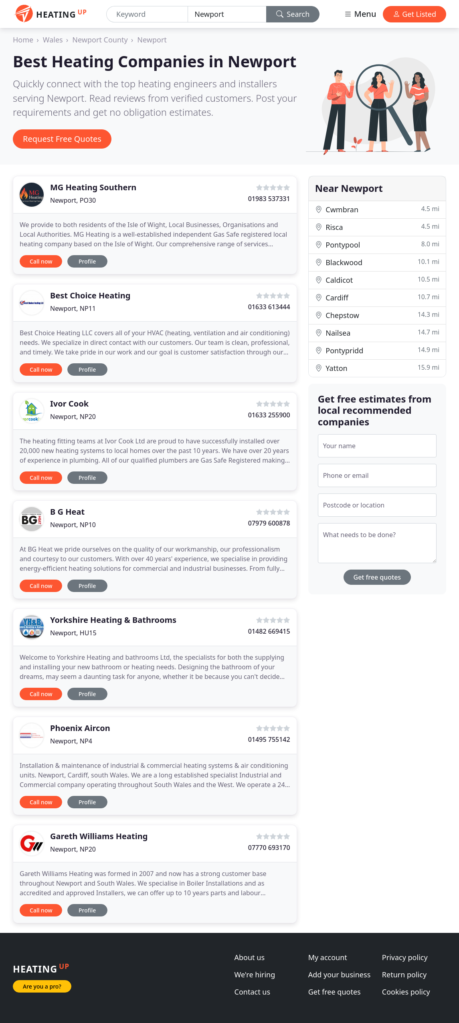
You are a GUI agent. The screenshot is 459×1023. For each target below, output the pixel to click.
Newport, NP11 (73, 308)
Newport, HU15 (73, 632)
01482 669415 (269, 631)
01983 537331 (269, 198)
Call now (41, 261)
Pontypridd (377, 350)
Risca (377, 227)
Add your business (339, 974)
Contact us (253, 992)
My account (327, 957)
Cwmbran (377, 209)
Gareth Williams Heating (99, 836)
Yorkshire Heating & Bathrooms (113, 619)
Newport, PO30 (73, 200)
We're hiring (255, 974)
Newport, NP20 (73, 416)
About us (250, 957)
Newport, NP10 (73, 524)
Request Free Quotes (62, 138)
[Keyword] (147, 14)
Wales (53, 39)
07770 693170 (269, 847)
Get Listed (414, 14)
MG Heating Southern (93, 187)
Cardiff (377, 297)
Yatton (377, 368)
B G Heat (67, 511)
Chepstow (377, 315)
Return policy (404, 974)
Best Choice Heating (90, 295)
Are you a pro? (42, 986)
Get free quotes (377, 577)
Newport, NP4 (71, 741)
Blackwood (377, 262)
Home (23, 39)
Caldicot (377, 280)
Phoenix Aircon (80, 728)
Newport (152, 39)
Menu (360, 13)
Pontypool (377, 245)
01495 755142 (269, 739)
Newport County (99, 39)
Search (293, 14)
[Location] (227, 14)
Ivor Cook (69, 403)
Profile (87, 261)
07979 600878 (269, 523)
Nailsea (377, 333)
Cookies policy (406, 992)
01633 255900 (269, 415)
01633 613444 (269, 306)
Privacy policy (405, 957)
